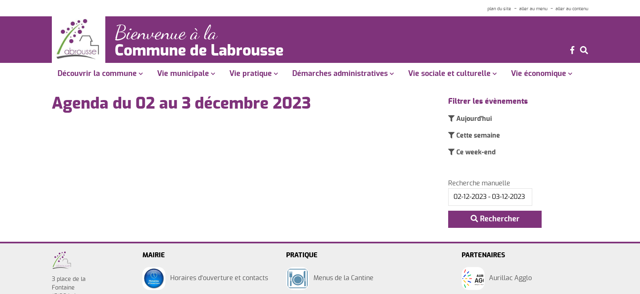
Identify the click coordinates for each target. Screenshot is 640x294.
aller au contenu (572, 9)
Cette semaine (477, 136)
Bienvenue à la (169, 32)
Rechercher (495, 219)
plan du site (499, 9)
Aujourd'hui (473, 119)
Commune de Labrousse (204, 50)
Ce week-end (475, 153)
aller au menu (533, 9)
